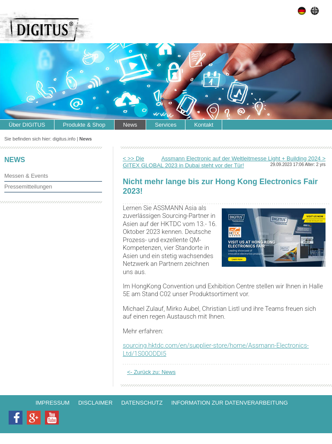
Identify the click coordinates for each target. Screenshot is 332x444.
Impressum (52, 402)
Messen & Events (26, 175)
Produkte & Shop (84, 124)
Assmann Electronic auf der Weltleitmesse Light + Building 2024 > (243, 158)
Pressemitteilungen (28, 186)
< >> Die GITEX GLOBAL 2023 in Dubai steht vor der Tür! (183, 162)
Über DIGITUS (27, 124)
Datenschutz (142, 402)
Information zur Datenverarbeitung (229, 402)
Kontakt (203, 124)
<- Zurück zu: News (151, 372)
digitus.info (64, 138)
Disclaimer (95, 402)
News (130, 124)
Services (165, 124)
